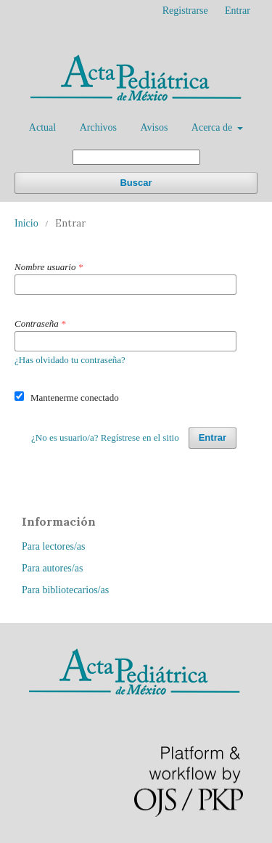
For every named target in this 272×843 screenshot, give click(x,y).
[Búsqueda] (136, 157)
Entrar (237, 10)
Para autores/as (52, 568)
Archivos (98, 127)
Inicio (26, 223)
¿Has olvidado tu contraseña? (70, 359)
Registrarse (185, 10)
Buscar (136, 182)
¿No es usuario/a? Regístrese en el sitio (105, 437)
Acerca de (213, 127)
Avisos (154, 127)
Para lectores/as (53, 546)
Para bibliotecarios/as (65, 590)
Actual (42, 127)
